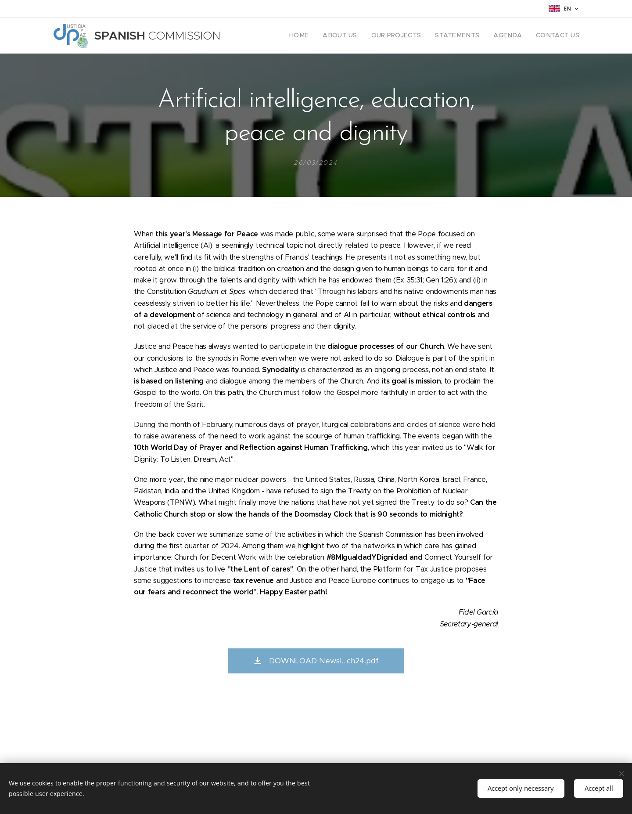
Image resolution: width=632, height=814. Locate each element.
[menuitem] (320, 36)
